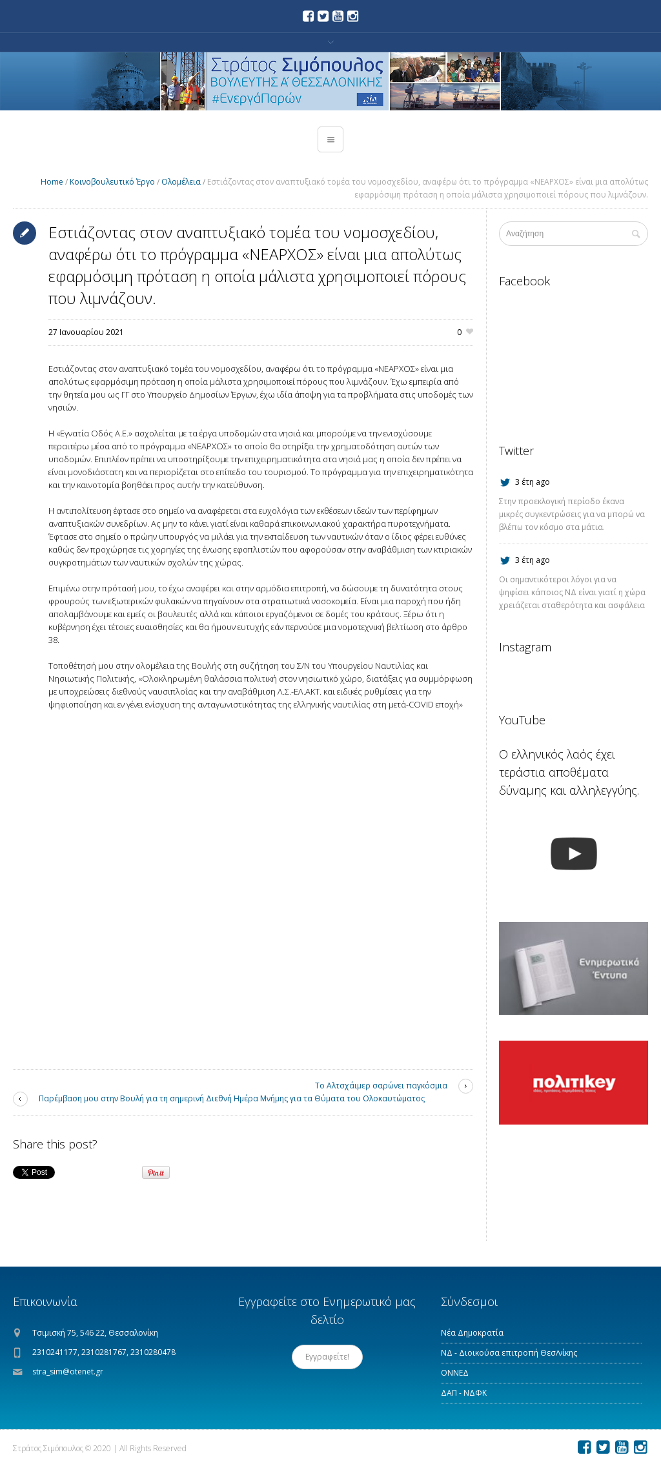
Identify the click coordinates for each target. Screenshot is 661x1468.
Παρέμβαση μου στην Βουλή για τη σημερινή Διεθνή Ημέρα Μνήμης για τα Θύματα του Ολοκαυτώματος (232, 1098)
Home (52, 181)
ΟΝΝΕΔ (455, 1372)
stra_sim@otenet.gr (67, 1371)
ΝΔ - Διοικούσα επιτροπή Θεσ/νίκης (509, 1352)
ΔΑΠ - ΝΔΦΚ (464, 1392)
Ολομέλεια (181, 181)
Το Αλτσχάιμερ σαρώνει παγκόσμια (381, 1085)
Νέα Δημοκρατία (472, 1332)
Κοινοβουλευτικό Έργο (112, 181)
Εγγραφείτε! (327, 1356)
